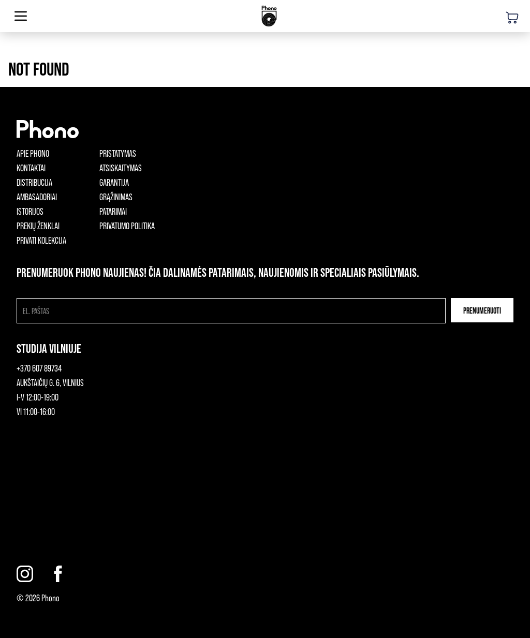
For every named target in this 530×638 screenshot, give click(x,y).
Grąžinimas (115, 196)
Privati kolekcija (41, 240)
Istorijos (30, 211)
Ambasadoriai (37, 196)
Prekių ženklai (38, 225)
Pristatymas (117, 153)
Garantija (114, 182)
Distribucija (34, 182)
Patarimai (113, 211)
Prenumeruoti (482, 310)
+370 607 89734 (39, 368)
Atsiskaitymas (120, 167)
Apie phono (33, 153)
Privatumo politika (127, 225)
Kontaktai (31, 167)
